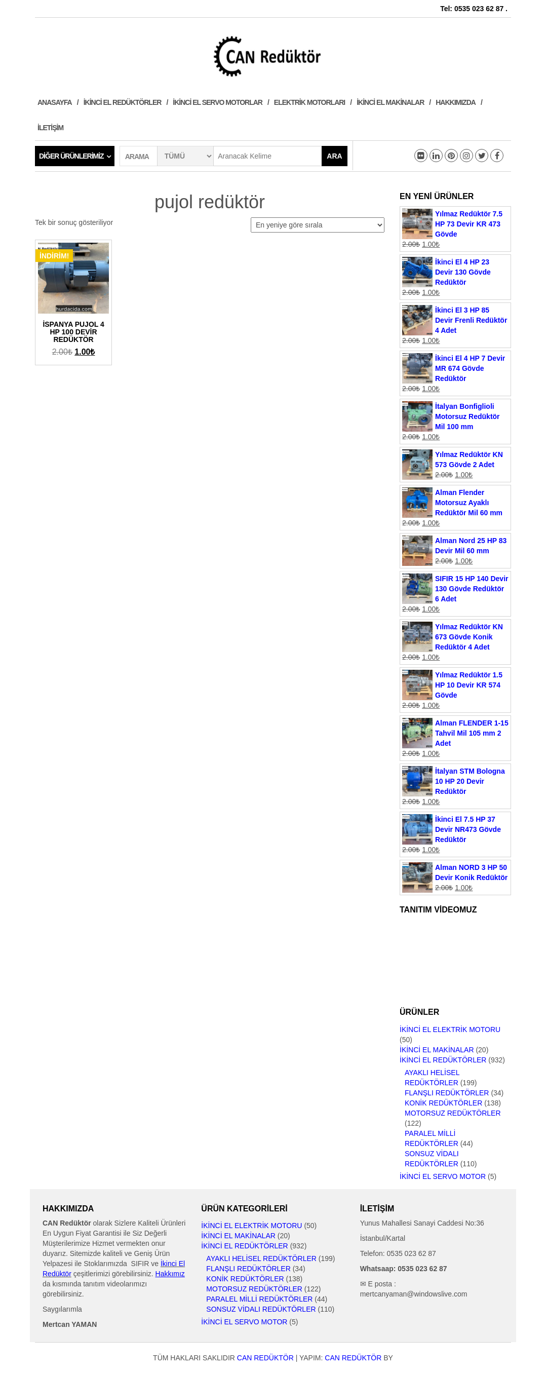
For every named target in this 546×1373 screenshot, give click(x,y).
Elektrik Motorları (309, 102)
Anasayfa (54, 102)
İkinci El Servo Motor (443, 1176)
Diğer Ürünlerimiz (71, 156)
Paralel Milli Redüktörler (259, 1299)
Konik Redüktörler (443, 1103)
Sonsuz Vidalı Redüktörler (261, 1309)
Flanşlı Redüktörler (447, 1093)
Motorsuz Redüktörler (453, 1113)
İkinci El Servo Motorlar (217, 102)
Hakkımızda (456, 102)
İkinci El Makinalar (390, 102)
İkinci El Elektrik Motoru (450, 1029)
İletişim (50, 128)
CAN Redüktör (265, 1358)
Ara (334, 156)
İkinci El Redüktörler (123, 102)
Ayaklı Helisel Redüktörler (261, 1258)
